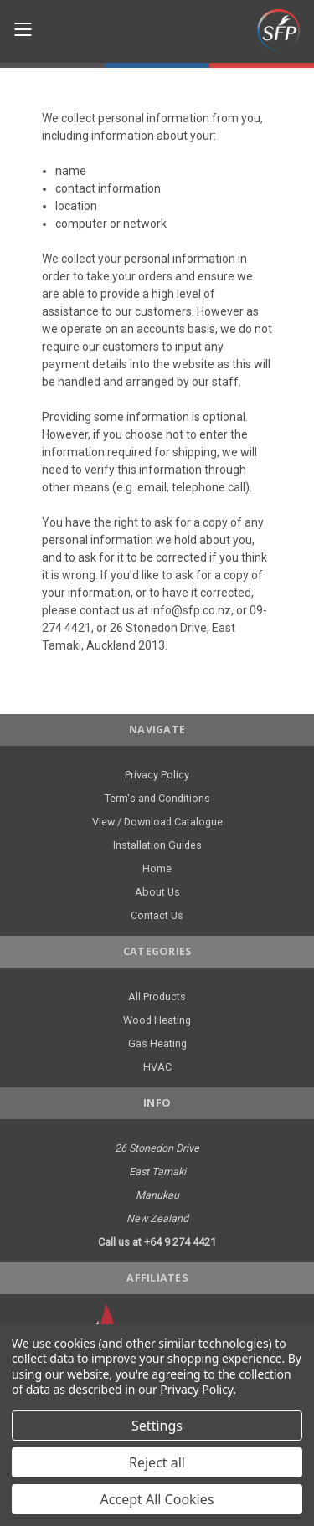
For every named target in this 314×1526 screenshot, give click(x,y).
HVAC (157, 1067)
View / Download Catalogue (157, 821)
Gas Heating (157, 1043)
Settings (157, 1425)
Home (157, 868)
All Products (157, 996)
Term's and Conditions (157, 798)
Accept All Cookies (157, 1499)
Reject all (157, 1462)
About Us (157, 892)
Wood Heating (157, 1020)
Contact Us (157, 915)
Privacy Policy (157, 774)
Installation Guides (157, 845)
